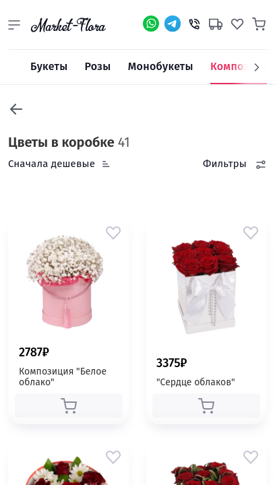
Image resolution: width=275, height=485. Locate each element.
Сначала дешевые (51, 164)
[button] (14, 25)
